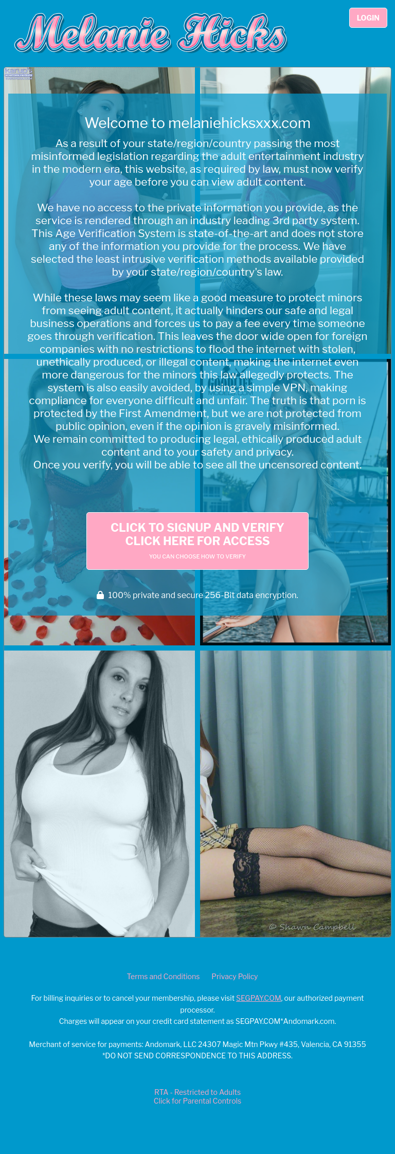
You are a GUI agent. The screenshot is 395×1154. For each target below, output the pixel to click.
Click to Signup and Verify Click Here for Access (197, 540)
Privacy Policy (234, 976)
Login (368, 17)
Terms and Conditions (163, 976)
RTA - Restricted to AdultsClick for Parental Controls (197, 1096)
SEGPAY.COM (258, 998)
